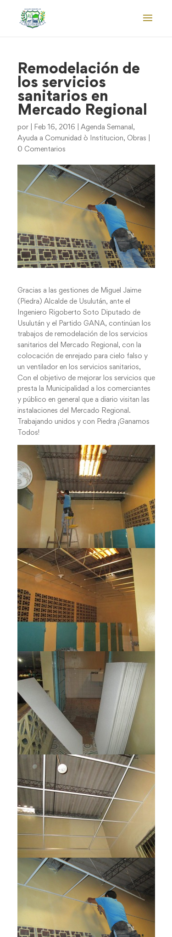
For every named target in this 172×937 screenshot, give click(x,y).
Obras (136, 138)
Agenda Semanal (107, 127)
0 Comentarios (41, 149)
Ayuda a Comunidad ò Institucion (70, 138)
